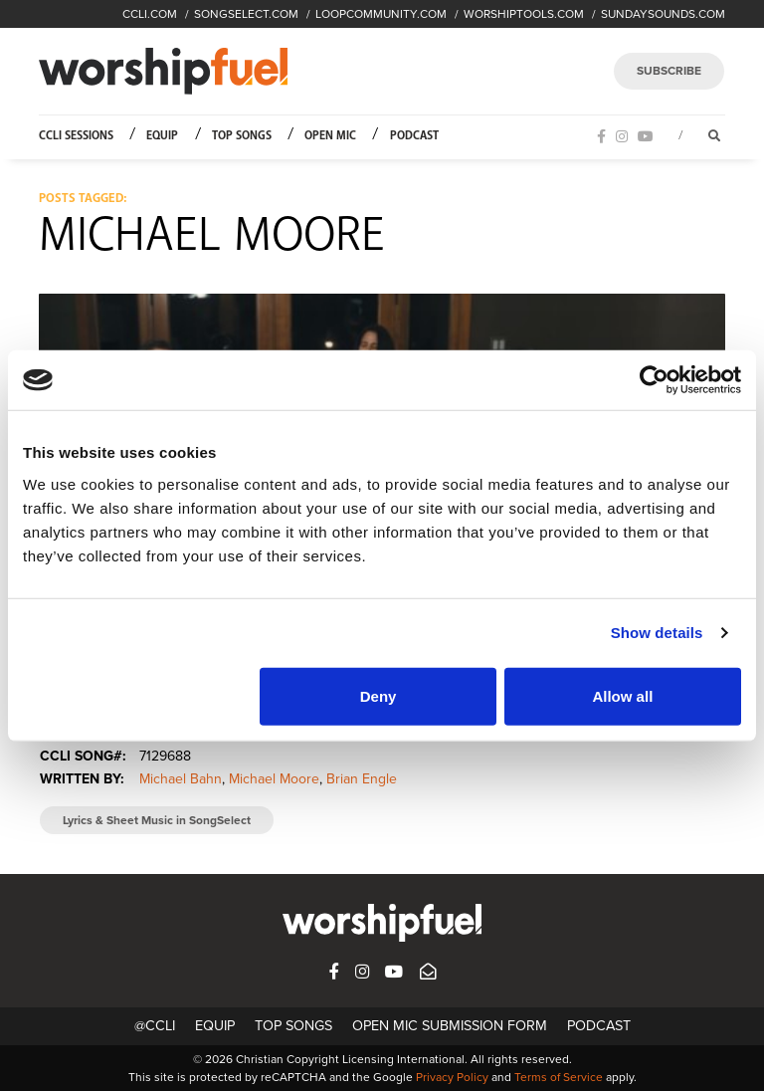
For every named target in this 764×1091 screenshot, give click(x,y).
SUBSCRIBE (669, 71)
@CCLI (154, 1025)
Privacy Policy (452, 1077)
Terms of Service (558, 1077)
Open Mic (330, 135)
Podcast (414, 135)
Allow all (622, 695)
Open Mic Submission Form (449, 1025)
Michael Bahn (180, 778)
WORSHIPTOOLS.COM (524, 14)
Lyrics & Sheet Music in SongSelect (157, 820)
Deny (378, 695)
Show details (657, 632)
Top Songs (242, 135)
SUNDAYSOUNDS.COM (663, 14)
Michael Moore (274, 778)
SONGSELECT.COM (246, 14)
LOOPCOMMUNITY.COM (381, 14)
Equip (162, 135)
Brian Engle (361, 778)
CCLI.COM (149, 14)
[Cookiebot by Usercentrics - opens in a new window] (654, 380)
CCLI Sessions (76, 135)
